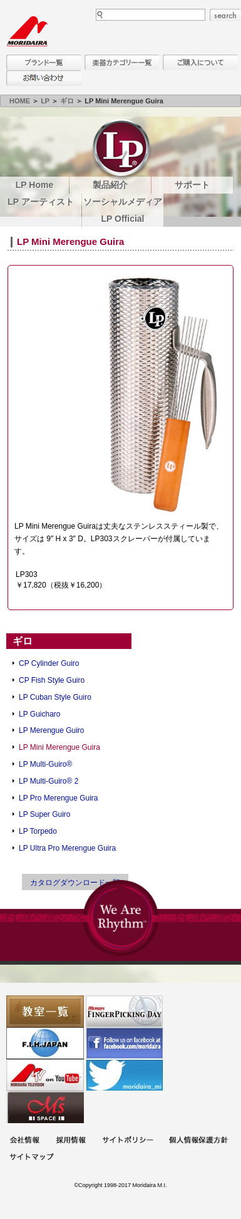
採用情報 (71, 1141)
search (225, 15)
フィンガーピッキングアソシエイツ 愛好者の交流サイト (124, 1011)
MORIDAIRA (27, 31)
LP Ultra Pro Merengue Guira (67, 848)
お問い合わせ (43, 78)
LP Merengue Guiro (52, 730)
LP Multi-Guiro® (45, 764)
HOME (19, 101)
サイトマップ (31, 1158)
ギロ (67, 101)
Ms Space (45, 1107)
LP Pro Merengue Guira (58, 798)
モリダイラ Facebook (124, 1043)
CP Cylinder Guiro (49, 663)
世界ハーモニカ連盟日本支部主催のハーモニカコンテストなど (45, 1043)
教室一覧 (45, 1011)
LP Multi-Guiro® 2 (48, 781)
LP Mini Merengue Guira (59, 747)
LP (45, 101)
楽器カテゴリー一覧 (122, 62)
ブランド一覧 (43, 62)
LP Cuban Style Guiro (55, 697)
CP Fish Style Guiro (52, 680)
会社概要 (24, 1141)
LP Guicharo (40, 714)
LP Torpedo (38, 831)
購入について (200, 62)
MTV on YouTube (45, 1075)
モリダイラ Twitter (124, 1075)
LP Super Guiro (45, 814)
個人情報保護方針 (198, 1141)
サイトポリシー (127, 1141)
